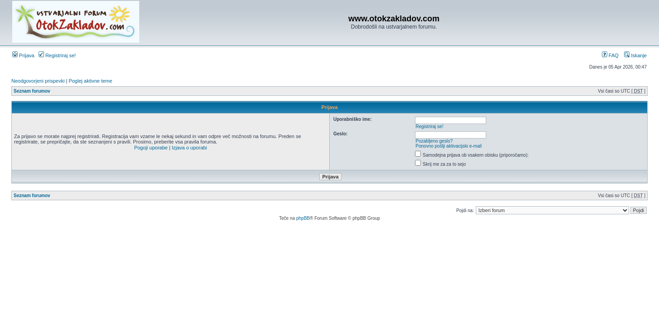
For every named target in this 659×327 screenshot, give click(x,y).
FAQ (610, 55)
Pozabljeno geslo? (434, 141)
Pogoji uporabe (151, 147)
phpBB (303, 218)
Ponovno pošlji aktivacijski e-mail (448, 146)
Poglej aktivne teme (90, 81)
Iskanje (635, 55)
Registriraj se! (57, 55)
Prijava (23, 55)
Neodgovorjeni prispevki (37, 81)
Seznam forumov (32, 91)
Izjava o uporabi (189, 147)
